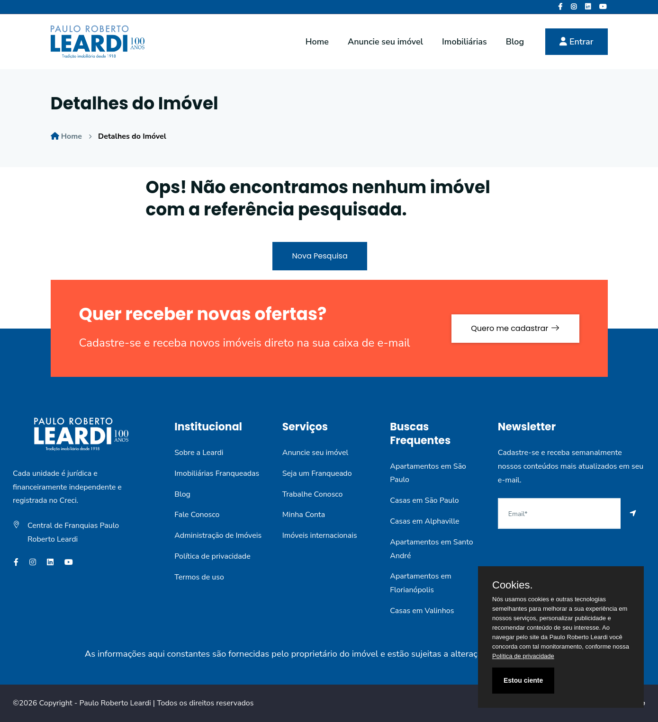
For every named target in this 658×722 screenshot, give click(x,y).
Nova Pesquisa (319, 255)
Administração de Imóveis (217, 535)
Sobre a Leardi (198, 452)
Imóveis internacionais (319, 535)
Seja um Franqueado (317, 473)
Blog (515, 41)
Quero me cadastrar (515, 328)
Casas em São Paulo (424, 500)
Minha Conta (303, 514)
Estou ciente (523, 680)
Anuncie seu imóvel (385, 41)
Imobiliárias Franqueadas (216, 473)
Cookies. (512, 585)
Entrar (576, 41)
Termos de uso (199, 577)
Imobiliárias (464, 41)
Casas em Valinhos (422, 611)
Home (317, 41)
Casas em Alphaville (424, 521)
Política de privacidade (212, 556)
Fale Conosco (196, 514)
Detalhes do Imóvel (132, 136)
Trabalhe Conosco (312, 494)
